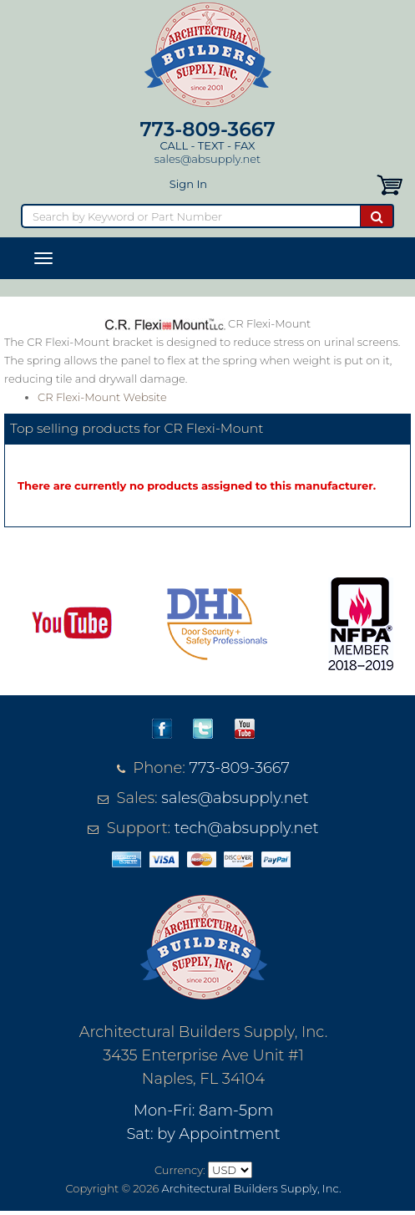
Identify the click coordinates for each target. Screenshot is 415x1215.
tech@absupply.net (247, 828)
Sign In (188, 184)
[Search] (190, 216)
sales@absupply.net (207, 158)
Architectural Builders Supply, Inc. (252, 1188)
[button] (389, 184)
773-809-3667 (207, 129)
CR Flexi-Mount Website (102, 397)
